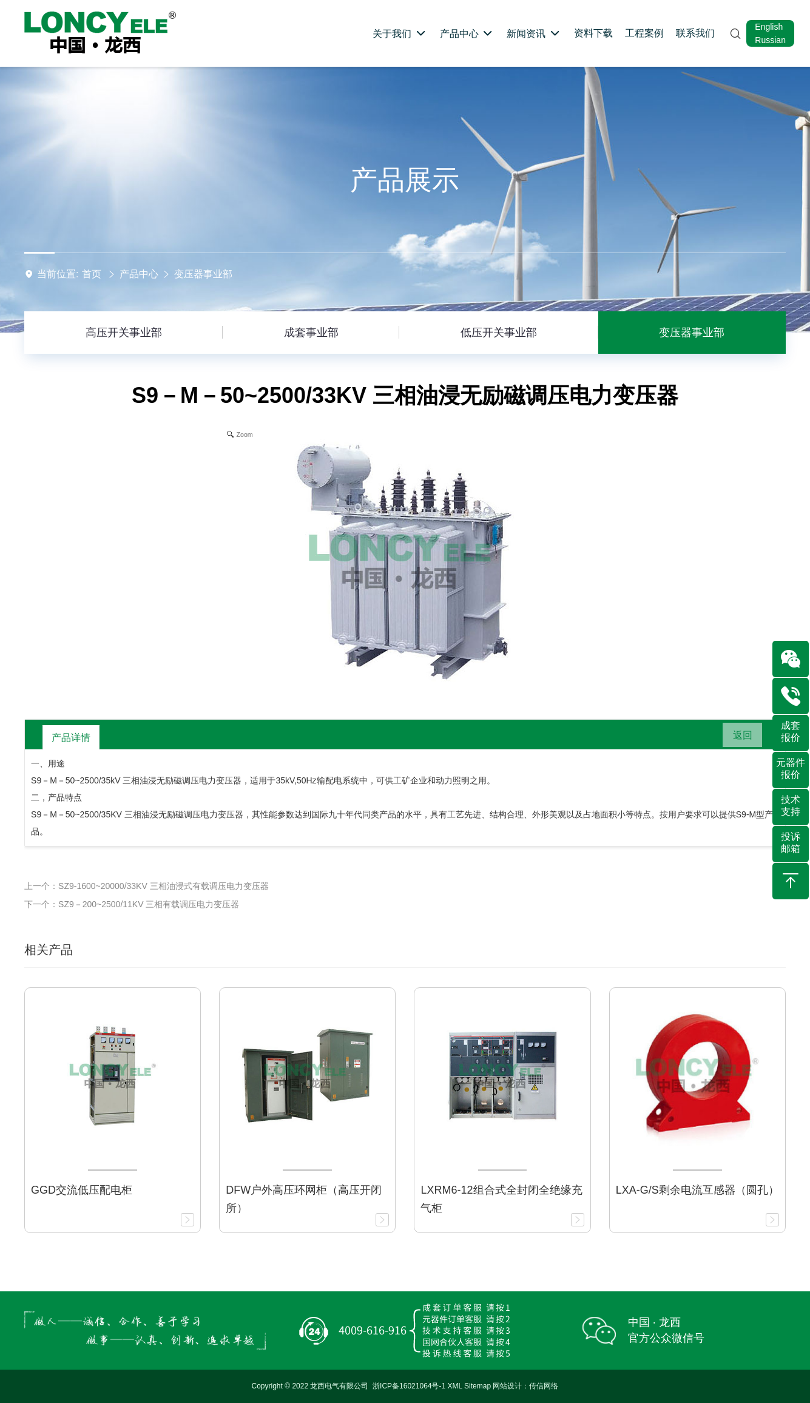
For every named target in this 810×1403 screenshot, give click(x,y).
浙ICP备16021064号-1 (409, 1386)
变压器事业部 (203, 274)
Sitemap (477, 1386)
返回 (738, 737)
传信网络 (543, 1386)
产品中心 (139, 274)
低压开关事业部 (499, 332)
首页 (91, 274)
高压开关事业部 (124, 332)
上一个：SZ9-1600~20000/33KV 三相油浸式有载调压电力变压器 (146, 886)
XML (455, 1386)
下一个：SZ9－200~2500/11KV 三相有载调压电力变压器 (131, 904)
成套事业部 (311, 332)
